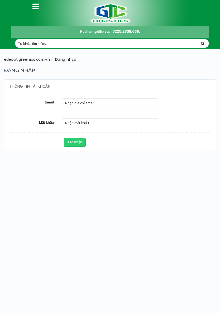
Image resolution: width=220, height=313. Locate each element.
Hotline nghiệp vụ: (95, 32)
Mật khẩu (46, 123)
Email (49, 102)
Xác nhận (75, 142)
